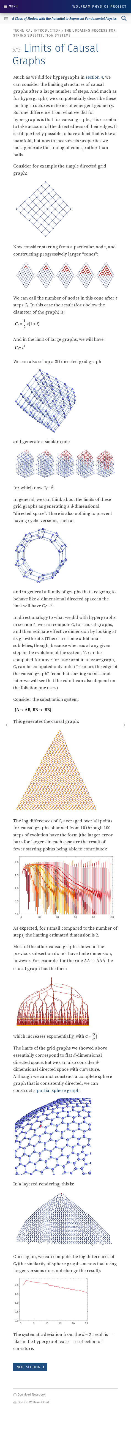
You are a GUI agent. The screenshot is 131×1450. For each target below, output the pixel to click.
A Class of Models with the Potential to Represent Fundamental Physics (64, 19)
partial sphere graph (58, 1090)
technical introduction (37, 30)
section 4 (94, 77)
